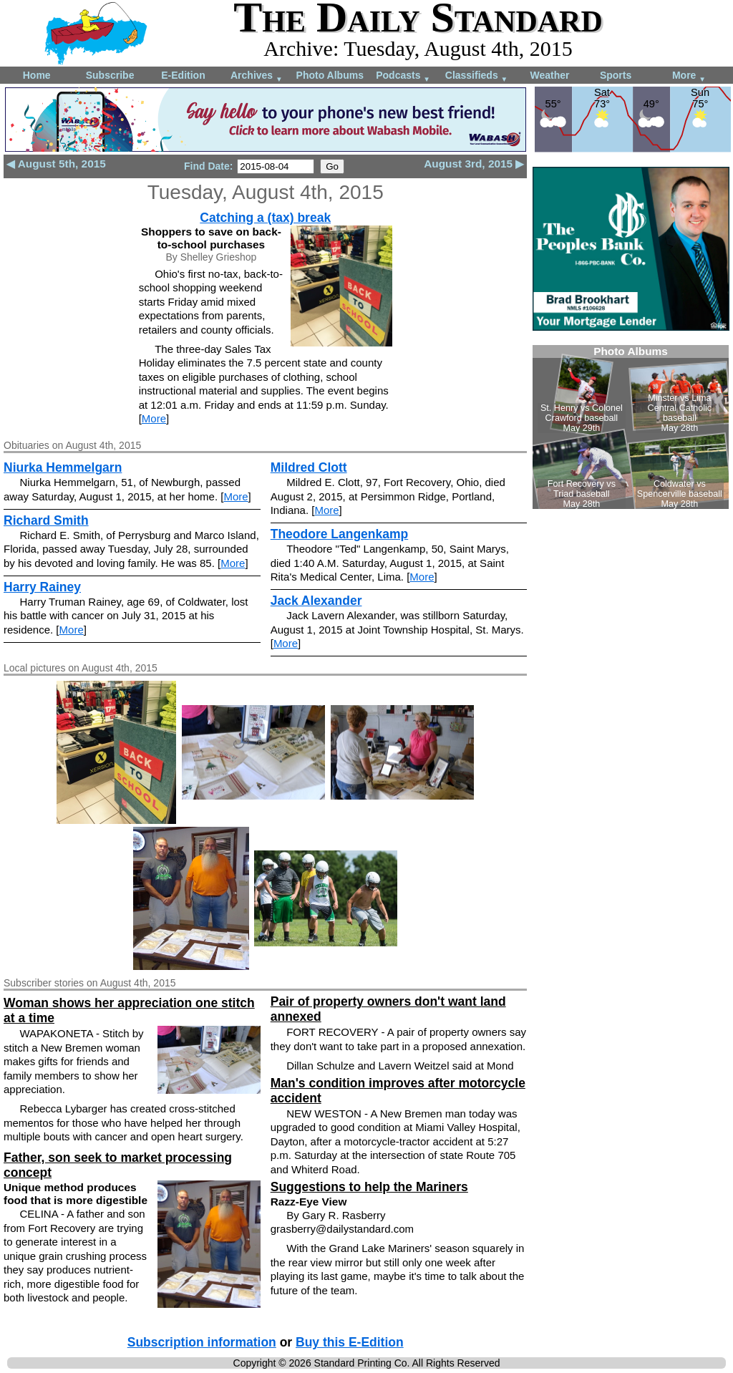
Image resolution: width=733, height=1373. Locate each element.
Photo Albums (330, 75)
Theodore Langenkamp (340, 534)
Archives (256, 76)
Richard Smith (46, 520)
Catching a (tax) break (265, 217)
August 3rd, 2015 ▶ (474, 163)
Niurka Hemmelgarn (63, 467)
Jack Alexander (316, 600)
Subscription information (201, 1342)
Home (37, 75)
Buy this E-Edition (350, 1342)
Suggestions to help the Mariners (369, 1187)
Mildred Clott (309, 467)
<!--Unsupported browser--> (631, 427)
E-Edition (183, 75)
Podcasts (403, 76)
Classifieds (476, 76)
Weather (549, 75)
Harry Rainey (42, 587)
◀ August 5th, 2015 (56, 163)
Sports (615, 75)
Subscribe (110, 75)
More (689, 76)
